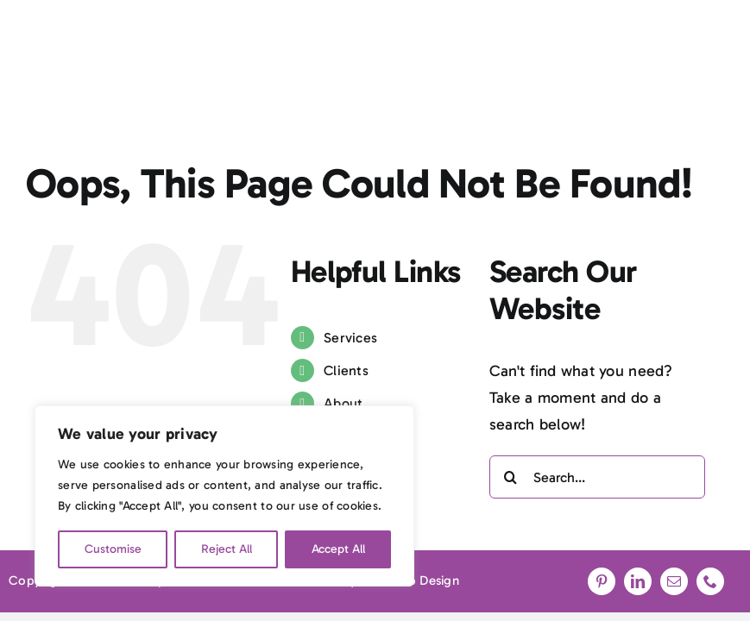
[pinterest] (601, 581)
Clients (346, 370)
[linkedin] (638, 581)
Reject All (226, 549)
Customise (113, 549)
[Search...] (597, 477)
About (343, 403)
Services (350, 337)
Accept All (338, 549)
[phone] (710, 581)
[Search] (511, 477)
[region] (224, 495)
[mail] (674, 581)
